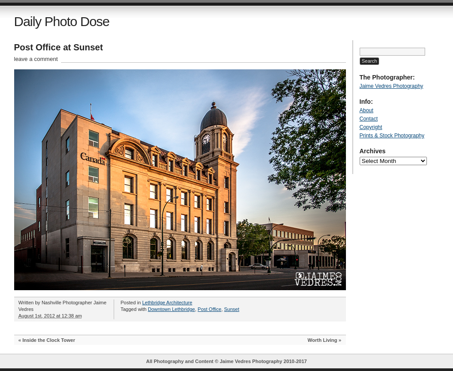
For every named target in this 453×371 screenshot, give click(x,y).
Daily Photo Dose (62, 21)
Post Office (210, 309)
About (366, 110)
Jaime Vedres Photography (391, 86)
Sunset (231, 309)
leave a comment (36, 59)
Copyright (371, 127)
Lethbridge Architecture (167, 302)
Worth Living (322, 340)
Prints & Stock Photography (392, 135)
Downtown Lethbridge (171, 309)
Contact (369, 119)
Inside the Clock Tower (49, 340)
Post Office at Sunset (58, 47)
